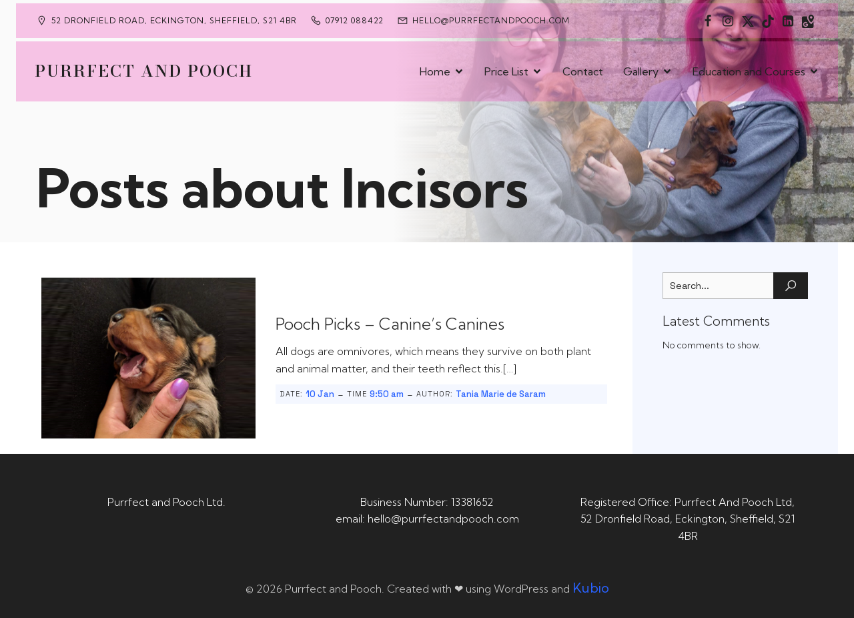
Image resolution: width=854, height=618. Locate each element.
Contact (582, 71)
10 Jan (320, 394)
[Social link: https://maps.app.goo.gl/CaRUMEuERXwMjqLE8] (808, 20)
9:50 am (387, 394)
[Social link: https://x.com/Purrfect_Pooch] (748, 20)
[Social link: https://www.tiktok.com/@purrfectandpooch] (768, 20)
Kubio (590, 587)
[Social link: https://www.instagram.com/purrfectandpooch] (728, 20)
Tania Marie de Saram (501, 394)
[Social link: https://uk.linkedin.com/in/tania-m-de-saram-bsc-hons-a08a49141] (788, 20)
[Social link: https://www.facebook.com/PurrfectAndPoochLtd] (708, 20)
